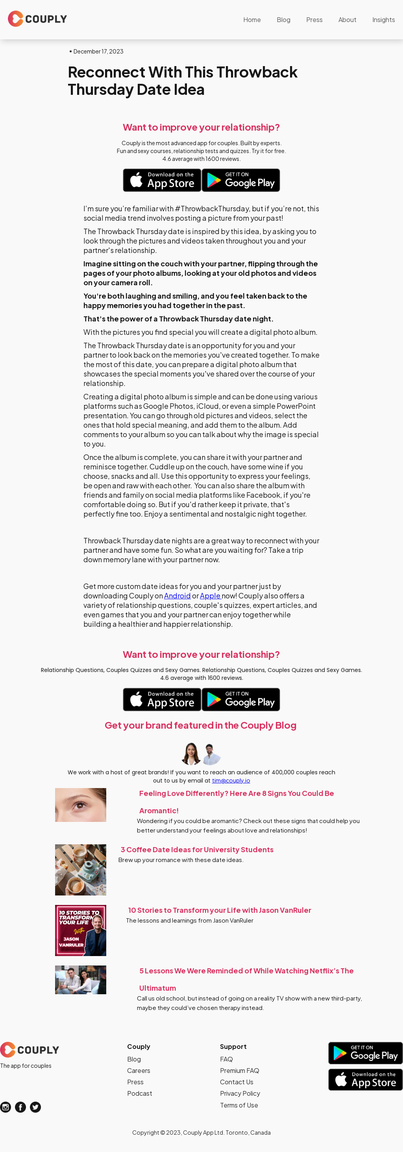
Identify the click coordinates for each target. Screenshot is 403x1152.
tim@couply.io (231, 780)
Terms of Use (239, 1105)
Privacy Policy (240, 1093)
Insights (383, 19)
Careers (138, 1070)
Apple (211, 595)
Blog (283, 19)
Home (252, 19)
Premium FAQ (239, 1070)
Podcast (139, 1093)
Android (177, 595)
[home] (37, 19)
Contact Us (236, 1082)
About (347, 19)
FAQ (226, 1059)
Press (314, 19)
